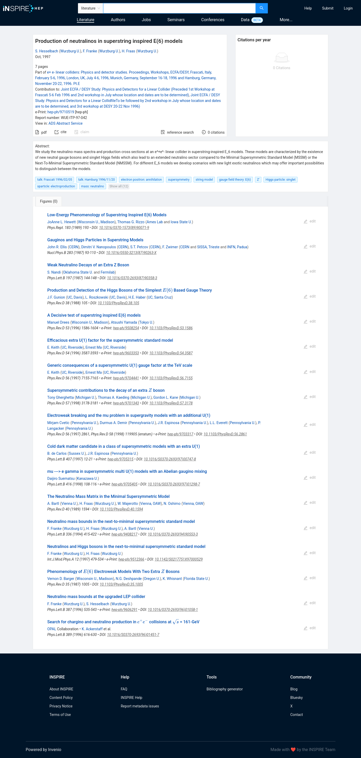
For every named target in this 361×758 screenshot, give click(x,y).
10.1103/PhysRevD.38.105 (118, 303)
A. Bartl (53, 503)
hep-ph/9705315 (120, 459)
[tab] (50, 201)
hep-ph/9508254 (126, 328)
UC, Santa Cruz (160, 297)
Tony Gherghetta (60, 397)
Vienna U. (69, 503)
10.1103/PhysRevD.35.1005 (121, 584)
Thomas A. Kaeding (113, 397)
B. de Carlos (57, 453)
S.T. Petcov (139, 247)
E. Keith (53, 347)
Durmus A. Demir (113, 423)
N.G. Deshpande (129, 579)
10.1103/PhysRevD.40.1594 (121, 509)
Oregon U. (152, 579)
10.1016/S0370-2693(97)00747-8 (170, 459)
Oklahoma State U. (78, 272)
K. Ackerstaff (92, 629)
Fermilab (108, 272)
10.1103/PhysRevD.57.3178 (171, 403)
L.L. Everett (219, 423)
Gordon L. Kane (165, 397)
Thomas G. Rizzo (131, 222)
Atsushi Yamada (124, 322)
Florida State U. (196, 579)
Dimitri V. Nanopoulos (98, 247)
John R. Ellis (57, 247)
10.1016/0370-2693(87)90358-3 (132, 278)
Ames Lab (155, 222)
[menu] (315, 8)
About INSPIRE (61, 689)
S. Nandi (54, 272)
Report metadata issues (140, 706)
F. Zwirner (170, 247)
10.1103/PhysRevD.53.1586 (171, 328)
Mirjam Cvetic (58, 423)
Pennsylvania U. (84, 423)
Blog (294, 689)
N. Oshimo (172, 503)
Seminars (176, 19)
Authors (118, 19)
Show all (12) (118, 186)
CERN (73, 247)
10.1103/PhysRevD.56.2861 (225, 434)
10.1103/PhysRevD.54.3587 (171, 353)
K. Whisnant (172, 579)
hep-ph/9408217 (124, 534)
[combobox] (179, 8)
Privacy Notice (61, 706)
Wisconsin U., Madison (96, 222)
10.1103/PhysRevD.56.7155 (171, 378)
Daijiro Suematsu (61, 478)
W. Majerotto (127, 503)
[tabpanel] (180, 427)
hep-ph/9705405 (124, 484)
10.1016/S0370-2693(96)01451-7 (133, 635)
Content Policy (61, 698)
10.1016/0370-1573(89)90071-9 (124, 228)
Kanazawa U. (87, 478)
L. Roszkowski (96, 297)
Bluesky (296, 698)
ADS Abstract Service (66, 123)
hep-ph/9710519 (60, 112)
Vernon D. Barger (60, 579)
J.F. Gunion (56, 297)
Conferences (212, 19)
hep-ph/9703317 (180, 434)
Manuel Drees (58, 322)
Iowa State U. (181, 222)
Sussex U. (77, 453)
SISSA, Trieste (208, 247)
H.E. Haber (137, 297)
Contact (296, 715)
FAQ (124, 689)
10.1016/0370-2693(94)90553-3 (173, 534)
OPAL (51, 629)
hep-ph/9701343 (126, 403)
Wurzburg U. (70, 51)
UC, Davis (75, 297)
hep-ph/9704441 (126, 378)
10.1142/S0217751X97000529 (179, 559)
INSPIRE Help (131, 698)
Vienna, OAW (150, 503)
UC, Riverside (72, 347)
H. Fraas (128, 51)
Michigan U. (85, 397)
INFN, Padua (237, 247)
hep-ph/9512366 (131, 559)
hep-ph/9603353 (126, 353)
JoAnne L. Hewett (61, 222)
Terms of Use (60, 715)
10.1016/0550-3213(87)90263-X (131, 253)
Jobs (146, 19)
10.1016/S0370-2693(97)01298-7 (174, 484)
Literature (85, 19)
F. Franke (90, 51)
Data (245, 19)
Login (348, 8)
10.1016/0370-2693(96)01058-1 (173, 610)
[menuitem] (308, 8)
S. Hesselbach (46, 51)
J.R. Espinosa (168, 423)
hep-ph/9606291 (124, 610)
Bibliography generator (225, 689)
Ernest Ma (93, 347)
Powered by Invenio (43, 749)
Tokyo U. (146, 322)
